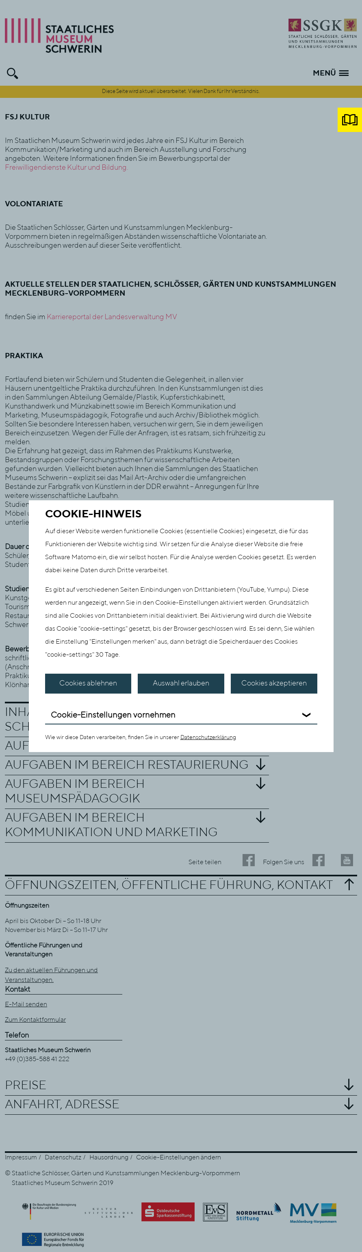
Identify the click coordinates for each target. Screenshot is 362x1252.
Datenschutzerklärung (208, 737)
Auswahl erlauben (181, 683)
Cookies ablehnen (88, 683)
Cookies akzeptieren (274, 683)
